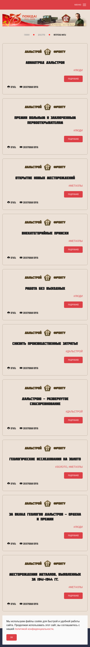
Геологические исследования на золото (45, 459)
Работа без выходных (45, 288)
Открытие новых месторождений (45, 178)
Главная (26, 35)
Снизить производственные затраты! (45, 344)
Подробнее (73, 79)
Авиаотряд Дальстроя (45, 63)
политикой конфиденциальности (34, 629)
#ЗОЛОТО (61, 467)
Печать (11, 87)
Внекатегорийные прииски (45, 233)
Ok (11, 637)
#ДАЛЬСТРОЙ (74, 351)
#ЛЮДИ (78, 70)
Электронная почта (29, 87)
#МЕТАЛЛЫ (76, 185)
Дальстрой (41, 35)
